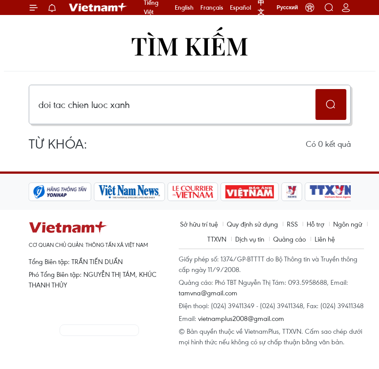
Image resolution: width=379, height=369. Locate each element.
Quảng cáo (289, 239)
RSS (292, 224)
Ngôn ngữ (347, 224)
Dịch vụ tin (249, 239)
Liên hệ (325, 239)
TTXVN (216, 239)
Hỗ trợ (315, 224)
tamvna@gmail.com (208, 292)
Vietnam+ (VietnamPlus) (98, 7)
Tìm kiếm (189, 45)
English (184, 7)
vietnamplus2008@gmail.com (241, 318)
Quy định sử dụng (252, 224)
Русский (287, 7)
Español (240, 7)
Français (211, 7)
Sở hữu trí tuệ (199, 224)
